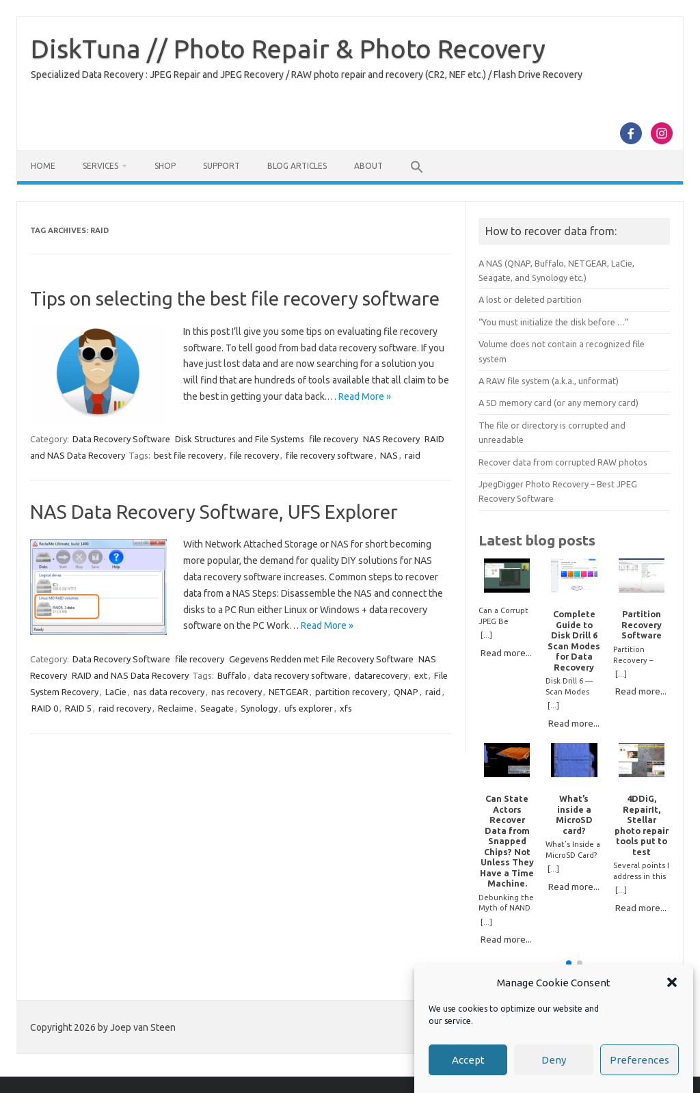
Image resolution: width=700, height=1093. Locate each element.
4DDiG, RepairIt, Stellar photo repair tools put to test (642, 825)
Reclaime (175, 708)
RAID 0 (44, 708)
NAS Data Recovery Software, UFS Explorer (214, 511)
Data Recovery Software (121, 439)
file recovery (333, 439)
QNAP (406, 692)
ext (420, 675)
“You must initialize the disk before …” (554, 322)
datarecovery (380, 675)
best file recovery (188, 455)
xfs (346, 708)
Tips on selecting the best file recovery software (235, 298)
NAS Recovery (391, 439)
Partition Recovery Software (641, 624)
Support (221, 165)
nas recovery (236, 692)
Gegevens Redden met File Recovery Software (321, 659)
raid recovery (124, 708)
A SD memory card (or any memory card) (558, 402)
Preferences (639, 1060)
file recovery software (329, 455)
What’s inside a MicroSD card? (574, 814)
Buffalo (232, 675)
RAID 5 (78, 708)
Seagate (217, 708)
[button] (672, 982)
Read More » (364, 396)
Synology (259, 708)
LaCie (115, 692)
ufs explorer (308, 708)
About (368, 165)
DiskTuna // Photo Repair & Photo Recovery (288, 48)
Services (100, 165)
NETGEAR (288, 692)
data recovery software (300, 675)
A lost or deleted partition (530, 299)
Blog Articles (297, 165)
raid (412, 455)
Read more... (506, 652)
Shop (165, 165)
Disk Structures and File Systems (239, 439)
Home (43, 165)
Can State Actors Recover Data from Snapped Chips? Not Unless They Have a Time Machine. (507, 841)
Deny (553, 1060)
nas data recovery (168, 692)
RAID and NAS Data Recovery (130, 675)
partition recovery (351, 692)
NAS (389, 455)
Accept (468, 1060)
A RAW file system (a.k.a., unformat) (549, 381)
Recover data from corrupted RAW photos (563, 462)
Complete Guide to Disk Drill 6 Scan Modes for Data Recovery (574, 640)
